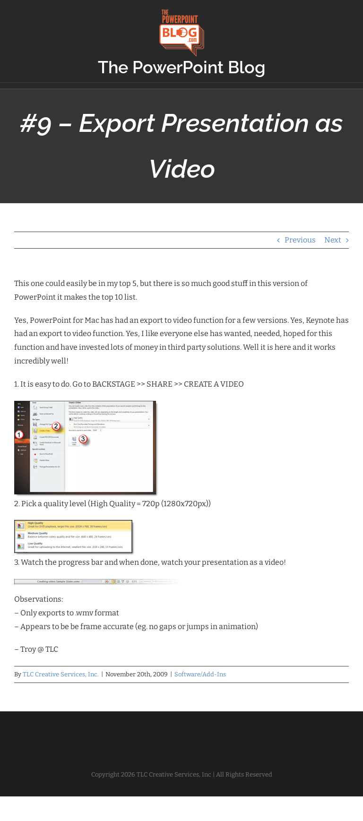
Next (332, 239)
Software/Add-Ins (200, 674)
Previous (300, 239)
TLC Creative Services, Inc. (61, 674)
